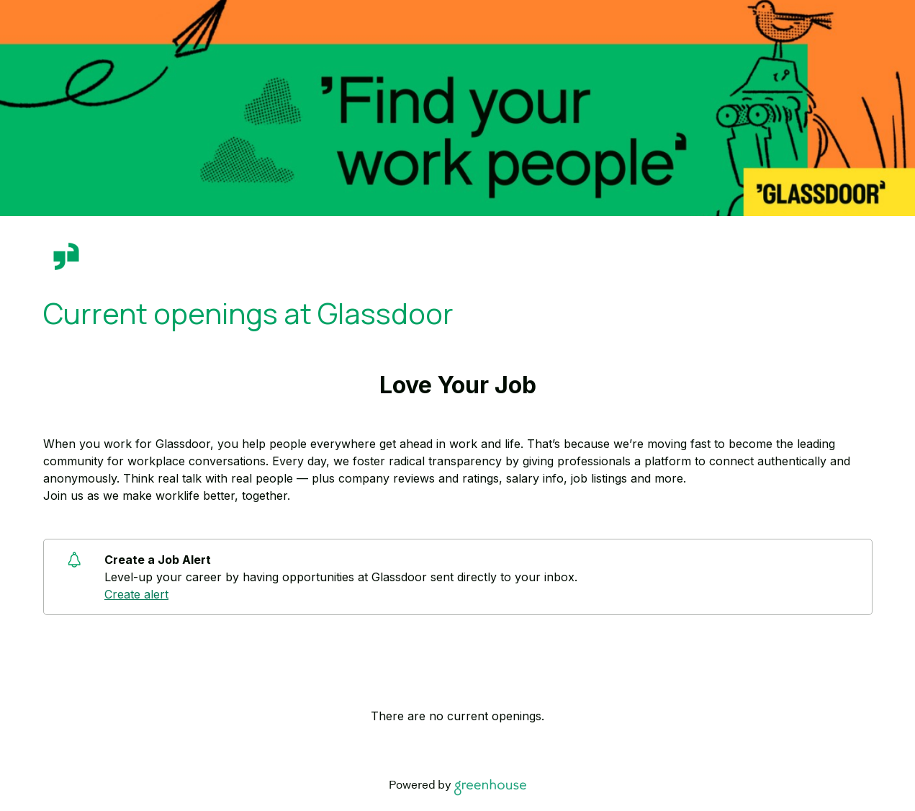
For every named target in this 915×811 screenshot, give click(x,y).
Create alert (136, 594)
